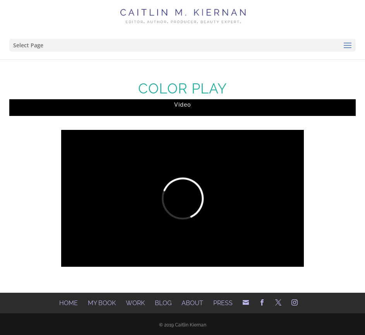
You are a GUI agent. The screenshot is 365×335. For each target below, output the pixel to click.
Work (135, 303)
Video (182, 105)
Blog (163, 303)
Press (223, 303)
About (192, 303)
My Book (102, 303)
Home (68, 303)
